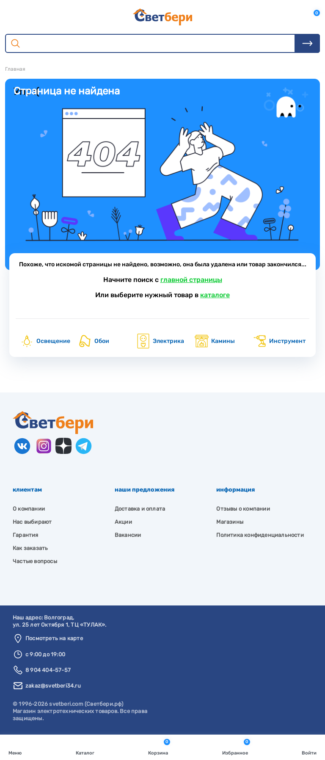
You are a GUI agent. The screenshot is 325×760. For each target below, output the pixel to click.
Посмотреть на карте (54, 638)
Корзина (159, 747)
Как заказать (30, 548)
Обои (93, 341)
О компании (29, 509)
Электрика (160, 341)
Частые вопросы (35, 561)
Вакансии (128, 535)
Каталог (85, 747)
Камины (214, 341)
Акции (123, 522)
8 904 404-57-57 (48, 670)
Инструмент (279, 341)
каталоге (215, 295)
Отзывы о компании (243, 509)
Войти (309, 747)
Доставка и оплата (140, 509)
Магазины (229, 522)
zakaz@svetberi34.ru (53, 686)
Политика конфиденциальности (259, 535)
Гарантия (26, 535)
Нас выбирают (32, 522)
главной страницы (191, 280)
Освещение (44, 341)
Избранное (236, 747)
